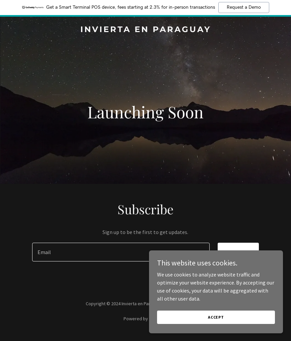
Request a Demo (244, 7)
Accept (216, 317)
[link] (145, 30)
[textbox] (120, 252)
